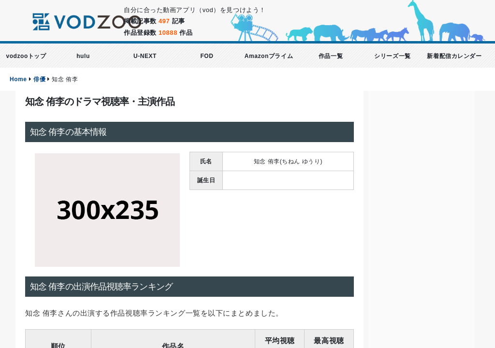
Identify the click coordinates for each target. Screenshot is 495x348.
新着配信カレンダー (454, 56)
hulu (83, 56)
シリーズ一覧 (392, 56)
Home (18, 79)
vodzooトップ (26, 56)
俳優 (39, 79)
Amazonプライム (269, 56)
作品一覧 (331, 56)
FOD (206, 56)
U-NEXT (145, 56)
